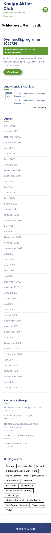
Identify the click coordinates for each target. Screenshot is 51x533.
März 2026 (9, 125)
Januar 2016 (10, 365)
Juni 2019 (8, 309)
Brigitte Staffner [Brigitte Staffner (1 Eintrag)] (13, 475)
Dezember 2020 (12, 281)
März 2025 (9, 159)
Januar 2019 (10, 315)
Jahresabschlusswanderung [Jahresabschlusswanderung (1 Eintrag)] (19, 490)
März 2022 (9, 270)
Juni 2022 (9, 259)
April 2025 (9, 153)
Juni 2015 (9, 382)
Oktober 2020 (11, 287)
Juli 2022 (8, 253)
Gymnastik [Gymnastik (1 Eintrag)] (27, 480)
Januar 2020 (10, 292)
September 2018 (13, 320)
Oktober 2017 (11, 326)
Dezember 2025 (12, 136)
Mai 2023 (8, 226)
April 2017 (9, 337)
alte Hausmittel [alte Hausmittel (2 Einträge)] (25, 466)
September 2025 (13, 142)
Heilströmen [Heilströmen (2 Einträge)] (11, 485)
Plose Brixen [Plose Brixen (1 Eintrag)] (11, 505)
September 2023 (13, 220)
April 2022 (9, 265)
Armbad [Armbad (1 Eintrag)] (40, 466)
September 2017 (13, 331)
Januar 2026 (10, 131)
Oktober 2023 (11, 214)
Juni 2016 (9, 359)
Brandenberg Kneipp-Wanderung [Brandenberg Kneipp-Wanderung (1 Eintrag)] (21, 471)
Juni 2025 (9, 148)
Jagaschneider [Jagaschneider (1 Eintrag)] (28, 485)
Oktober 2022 (11, 242)
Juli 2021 (8, 276)
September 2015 (13, 376)
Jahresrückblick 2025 (15, 443)
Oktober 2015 (11, 371)
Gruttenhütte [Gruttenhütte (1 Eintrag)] (12, 480)
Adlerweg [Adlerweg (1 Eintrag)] (10, 466)
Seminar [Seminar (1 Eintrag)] (24, 505)
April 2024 (9, 192)
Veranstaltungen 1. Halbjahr (18, 415)
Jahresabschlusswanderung (19, 435)
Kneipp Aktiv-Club (18, 6)
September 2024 (13, 175)
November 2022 (12, 237)
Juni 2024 (9, 181)
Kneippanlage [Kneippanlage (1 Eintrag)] (12, 495)
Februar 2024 (11, 203)
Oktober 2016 (11, 348)
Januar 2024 (11, 209)
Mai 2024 (9, 187)
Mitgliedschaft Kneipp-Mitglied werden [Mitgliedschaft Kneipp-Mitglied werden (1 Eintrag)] (24, 500)
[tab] (45, 10)
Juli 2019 (8, 304)
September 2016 (13, 354)
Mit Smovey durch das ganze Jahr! (22, 407)
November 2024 (12, 170)
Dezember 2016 (12, 343)
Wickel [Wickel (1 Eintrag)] (9, 510)
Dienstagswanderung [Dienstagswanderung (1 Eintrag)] (34, 475)
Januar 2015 (10, 387)
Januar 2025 (10, 164)
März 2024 (9, 198)
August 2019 (10, 298)
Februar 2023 (11, 231)
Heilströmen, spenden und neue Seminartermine (21, 425)
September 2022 (13, 248)
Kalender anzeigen (38, 107)
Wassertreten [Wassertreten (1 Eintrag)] (38, 505)
